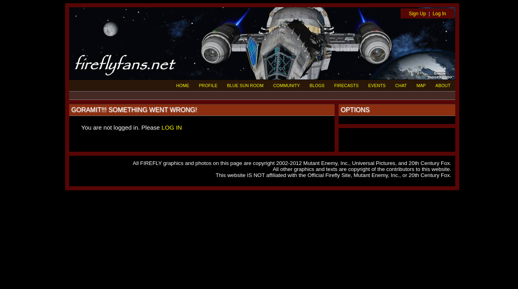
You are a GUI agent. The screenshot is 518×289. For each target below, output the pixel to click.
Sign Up (417, 13)
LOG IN (172, 127)
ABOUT (443, 85)
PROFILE (208, 85)
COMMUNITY (286, 85)
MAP (421, 85)
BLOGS (317, 85)
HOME (182, 85)
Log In (439, 13)
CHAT (401, 85)
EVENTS (377, 85)
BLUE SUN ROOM (245, 85)
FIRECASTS (346, 85)
